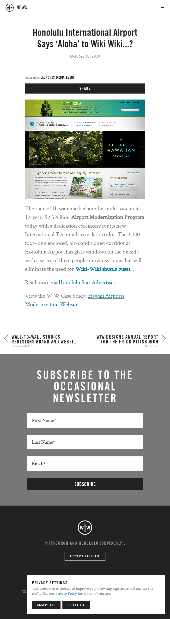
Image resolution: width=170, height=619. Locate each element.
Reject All (76, 605)
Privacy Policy (66, 593)
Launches (48, 77)
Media (60, 77)
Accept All (46, 605)
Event (70, 77)
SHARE (85, 88)
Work (26, 591)
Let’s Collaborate (85, 556)
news (22, 7)
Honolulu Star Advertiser (87, 282)
